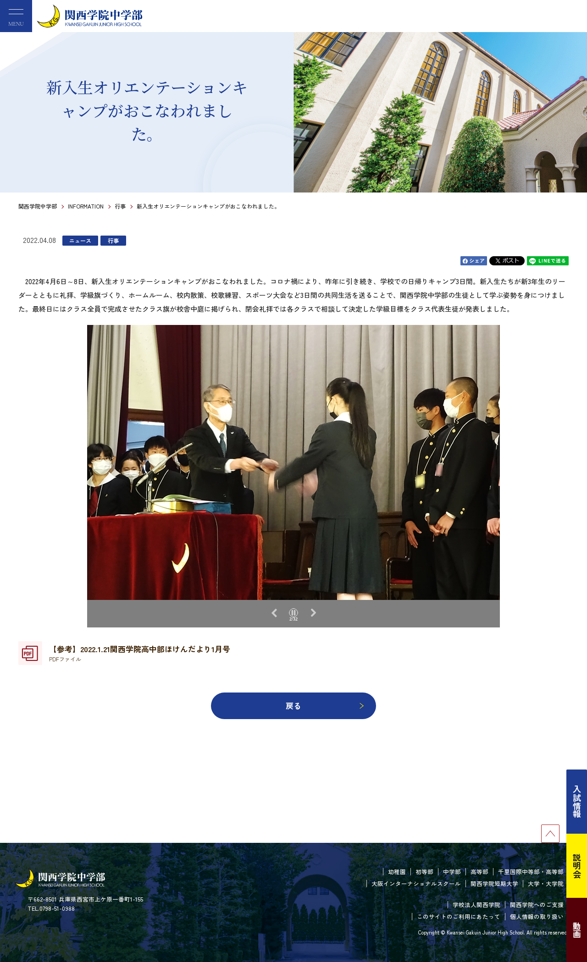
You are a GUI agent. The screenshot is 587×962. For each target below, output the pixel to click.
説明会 (577, 865)
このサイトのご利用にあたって (458, 916)
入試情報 (577, 801)
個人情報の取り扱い (537, 916)
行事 (120, 206)
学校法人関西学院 (476, 904)
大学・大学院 (546, 883)
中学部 (452, 871)
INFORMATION (86, 206)
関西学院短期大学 (494, 883)
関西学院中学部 (37, 206)
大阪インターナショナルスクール (416, 883)
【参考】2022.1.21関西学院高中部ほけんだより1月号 (139, 653)
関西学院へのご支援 (537, 904)
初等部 (424, 871)
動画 (577, 930)
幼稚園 (397, 871)
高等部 (479, 871)
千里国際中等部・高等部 (531, 871)
